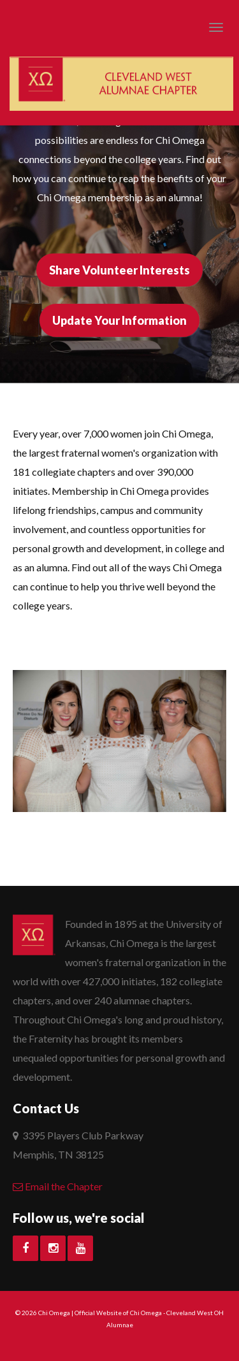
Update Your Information (119, 320)
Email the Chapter (58, 1186)
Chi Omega (54, 1312)
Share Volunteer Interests (119, 270)
